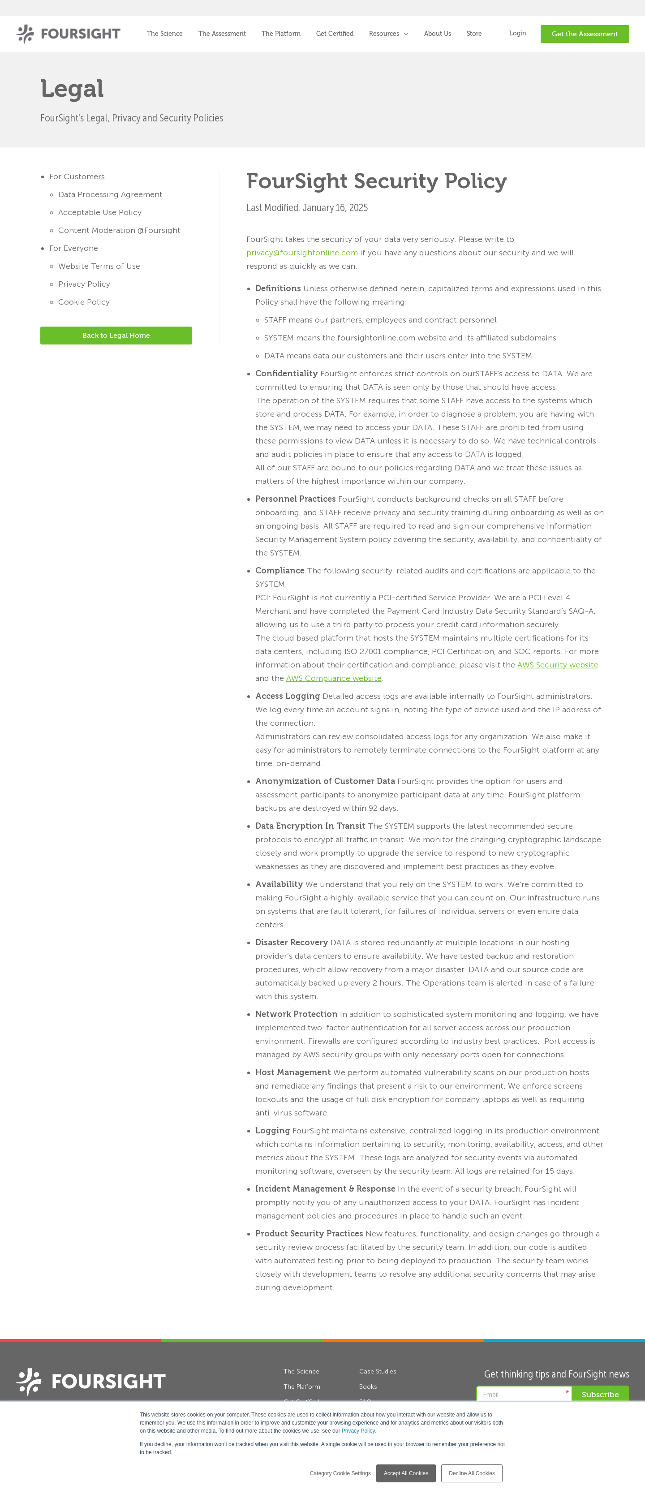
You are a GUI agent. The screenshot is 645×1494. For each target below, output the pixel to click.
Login (517, 33)
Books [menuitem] (368, 1387)
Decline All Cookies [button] (472, 1473)
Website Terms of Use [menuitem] (99, 266)
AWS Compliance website (334, 678)
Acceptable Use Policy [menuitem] (100, 212)
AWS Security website (557, 665)
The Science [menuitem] (165, 34)
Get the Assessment (585, 34)
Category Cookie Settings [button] (340, 1473)
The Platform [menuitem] (281, 34)
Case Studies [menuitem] (377, 1371)
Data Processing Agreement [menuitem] (110, 194)
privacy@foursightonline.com (302, 253)
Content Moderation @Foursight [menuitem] (119, 230)
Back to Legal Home (116, 336)
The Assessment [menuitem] (222, 34)
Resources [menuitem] (384, 34)
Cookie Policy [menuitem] (84, 302)
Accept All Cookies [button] (406, 1473)
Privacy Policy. (359, 1431)
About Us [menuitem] (437, 34)
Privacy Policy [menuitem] (84, 284)
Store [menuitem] (474, 34)
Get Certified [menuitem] (334, 34)
